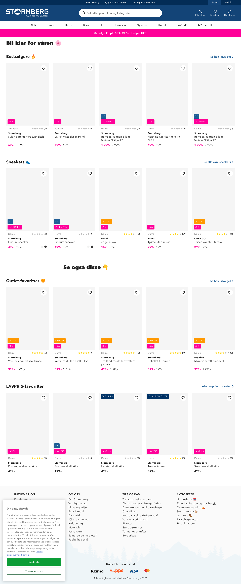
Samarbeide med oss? (82, 535)
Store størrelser (132, 527)
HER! (144, 33)
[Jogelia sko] (120, 210)
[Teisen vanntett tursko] (213, 210)
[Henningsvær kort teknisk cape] (167, 106)
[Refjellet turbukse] (167, 330)
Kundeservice (22, 499)
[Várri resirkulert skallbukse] (27, 330)
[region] (34, 540)
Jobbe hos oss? (78, 539)
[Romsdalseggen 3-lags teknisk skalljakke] (120, 106)
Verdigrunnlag (77, 503)
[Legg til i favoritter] (44, 68)
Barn (86, 25)
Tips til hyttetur (186, 523)
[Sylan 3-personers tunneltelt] (27, 106)
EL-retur (127, 523)
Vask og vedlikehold (135, 519)
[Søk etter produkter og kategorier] (121, 13)
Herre (68, 25)
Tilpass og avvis (34, 571)
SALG (32, 25)
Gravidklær (130, 511)
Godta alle (34, 562)
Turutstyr (120, 25)
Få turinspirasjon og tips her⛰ (196, 503)
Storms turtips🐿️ (187, 511)
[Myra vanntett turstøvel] (213, 330)
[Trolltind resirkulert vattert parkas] (120, 330)
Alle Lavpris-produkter (218, 386)
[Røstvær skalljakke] (74, 435)
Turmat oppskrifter (134, 531)
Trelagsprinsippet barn (137, 499)
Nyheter (142, 25)
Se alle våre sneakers (219, 162)
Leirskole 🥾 (184, 515)
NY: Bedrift (205, 25)
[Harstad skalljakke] (120, 435)
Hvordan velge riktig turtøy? (140, 515)
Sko (102, 25)
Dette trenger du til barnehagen (143, 507)
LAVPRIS (182, 25)
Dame (50, 25)
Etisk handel (76, 511)
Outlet (162, 25)
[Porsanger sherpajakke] (27, 435)
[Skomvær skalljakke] (213, 435)
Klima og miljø (77, 507)
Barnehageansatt (187, 519)
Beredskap (129, 535)
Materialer (75, 527)
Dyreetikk (74, 515)
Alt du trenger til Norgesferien (142, 503)
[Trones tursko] (167, 435)
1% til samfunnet (78, 519)
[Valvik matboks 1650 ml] (74, 106)
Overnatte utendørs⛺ (191, 507)
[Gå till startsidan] (27, 13)
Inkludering (75, 523)
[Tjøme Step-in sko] (167, 210)
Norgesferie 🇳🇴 (186, 499)
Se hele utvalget (222, 57)
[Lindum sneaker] (27, 210)
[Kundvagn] (229, 13)
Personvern (75, 531)
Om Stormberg (78, 499)
